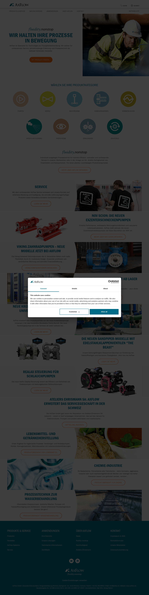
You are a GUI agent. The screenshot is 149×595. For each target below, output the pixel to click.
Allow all (104, 312)
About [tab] (105, 288)
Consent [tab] (43, 288)
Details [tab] (74, 288)
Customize (74, 312)
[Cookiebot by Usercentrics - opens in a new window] (110, 281)
